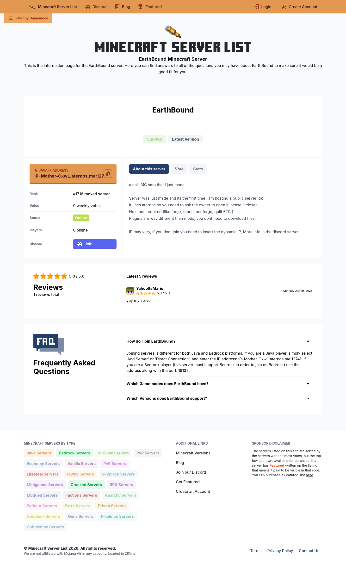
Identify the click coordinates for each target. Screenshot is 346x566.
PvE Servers (114, 463)
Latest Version (185, 139)
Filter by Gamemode (28, 18)
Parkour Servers (41, 505)
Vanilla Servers (81, 463)
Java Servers (38, 452)
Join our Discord (191, 472)
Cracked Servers (86, 484)
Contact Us (309, 550)
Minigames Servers (44, 484)
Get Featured (188, 481)
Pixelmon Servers (117, 516)
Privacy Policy (280, 550)
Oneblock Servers (43, 516)
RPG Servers (121, 484)
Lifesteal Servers (42, 474)
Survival (154, 139)
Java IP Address (51, 170)
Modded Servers (42, 495)
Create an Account (193, 491)
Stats (198, 169)
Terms (256, 550)
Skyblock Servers (118, 474)
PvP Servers (147, 452)
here (309, 475)
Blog (180, 462)
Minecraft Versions (193, 453)
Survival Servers (113, 452)
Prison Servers (112, 505)
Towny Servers (80, 474)
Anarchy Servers (120, 495)
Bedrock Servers (74, 452)
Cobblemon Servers (45, 526)
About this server (149, 169)
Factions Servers (81, 495)
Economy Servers (43, 463)
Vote (179, 169)
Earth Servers (78, 505)
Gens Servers (80, 516)
